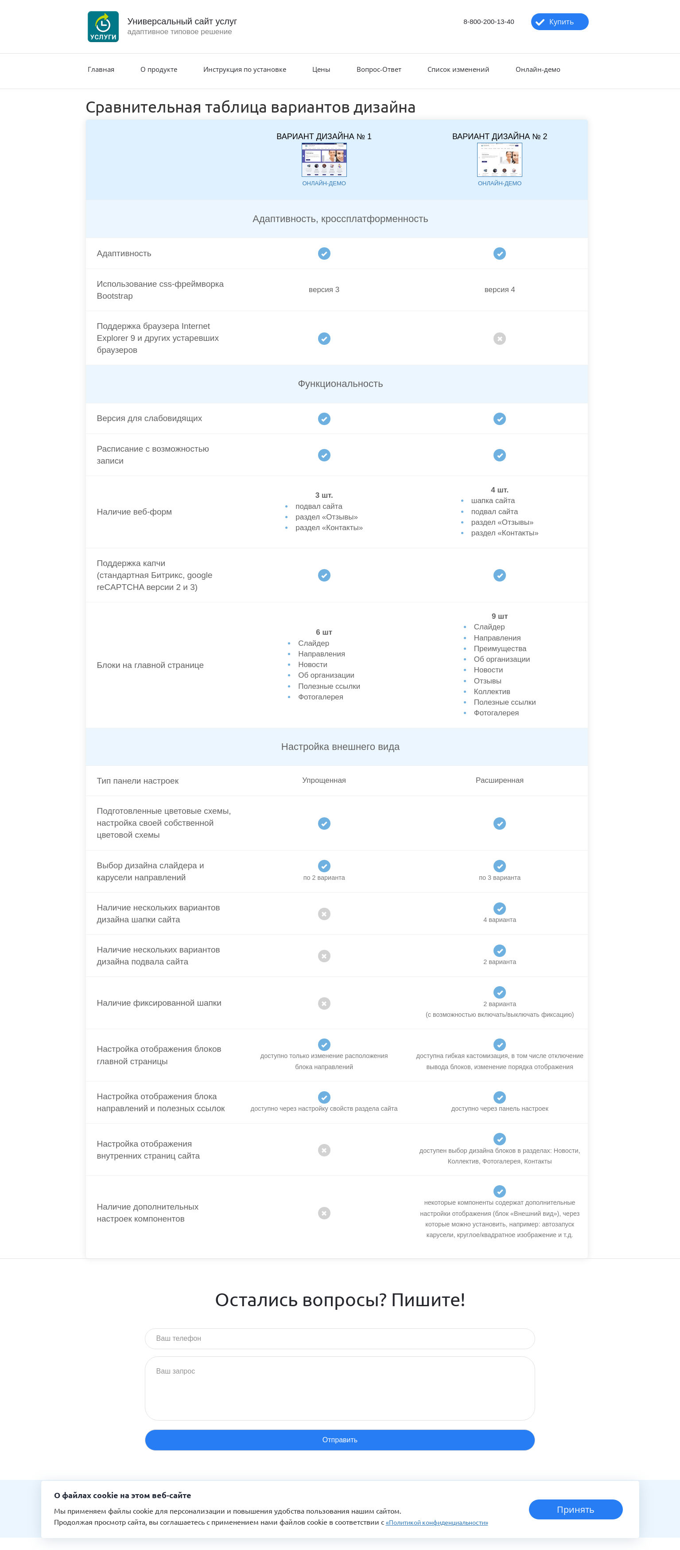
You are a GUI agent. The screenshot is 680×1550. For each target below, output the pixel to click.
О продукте (158, 69)
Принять (576, 1509)
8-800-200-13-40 (474, 22)
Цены (321, 69)
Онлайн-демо (538, 69)
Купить (555, 22)
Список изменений (458, 69)
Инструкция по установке (244, 69)
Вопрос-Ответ (379, 69)
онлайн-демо (324, 183)
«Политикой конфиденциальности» (445, 1521)
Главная (101, 69)
